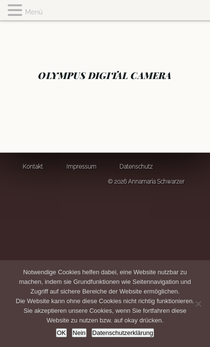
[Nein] (198, 303)
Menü (34, 12)
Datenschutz (136, 166)
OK (61, 332)
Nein (79, 332)
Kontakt (33, 166)
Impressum (81, 166)
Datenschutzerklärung (122, 332)
